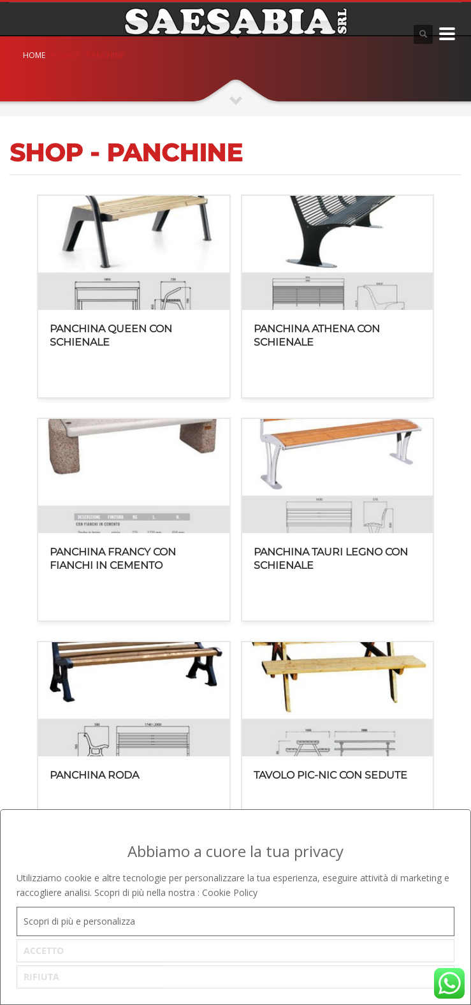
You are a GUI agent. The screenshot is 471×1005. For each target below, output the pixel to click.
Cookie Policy (229, 892)
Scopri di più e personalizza (79, 921)
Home (34, 55)
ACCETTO (44, 950)
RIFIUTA (41, 977)
